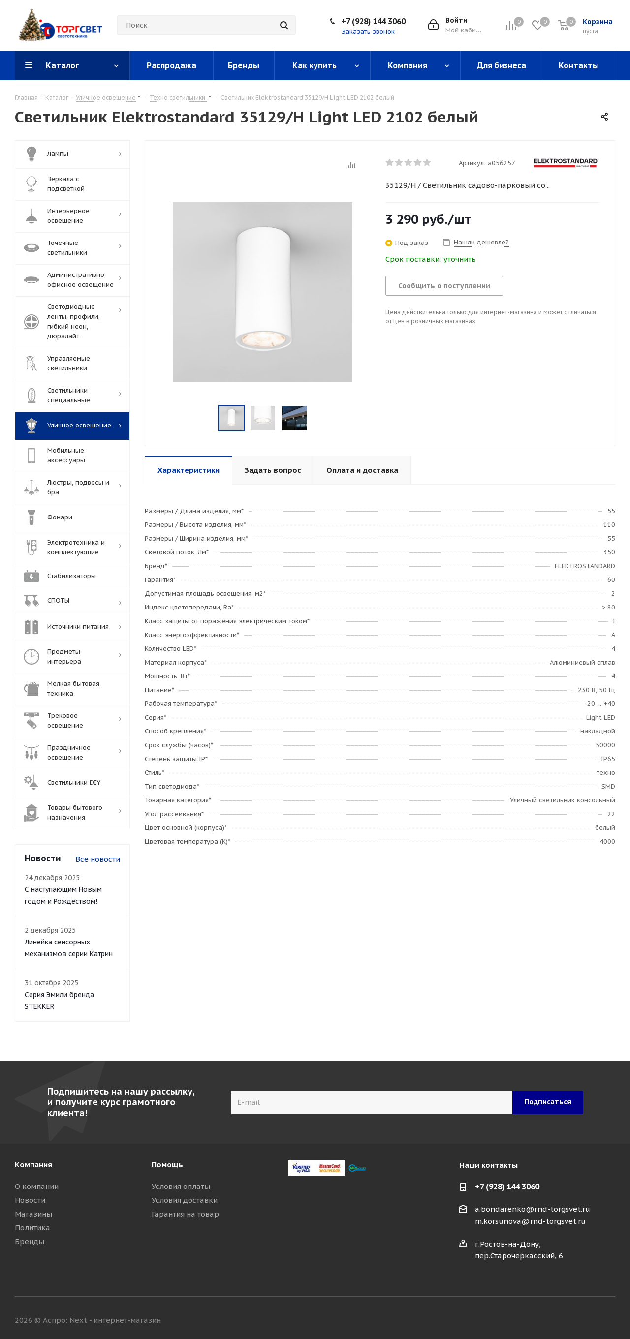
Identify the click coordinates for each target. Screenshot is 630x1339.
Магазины (33, 1213)
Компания (33, 1164)
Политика (32, 1227)
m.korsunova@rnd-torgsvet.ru (530, 1221)
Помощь (167, 1164)
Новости (30, 1200)
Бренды (29, 1241)
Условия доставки (185, 1200)
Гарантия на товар (185, 1213)
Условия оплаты (181, 1186)
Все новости (97, 859)
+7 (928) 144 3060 (373, 21)
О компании (37, 1186)
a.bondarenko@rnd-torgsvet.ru (532, 1209)
